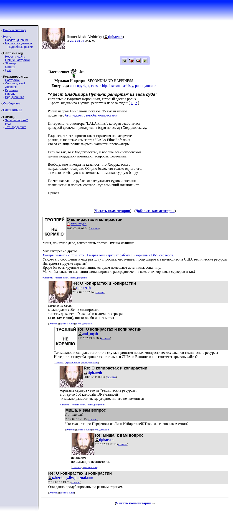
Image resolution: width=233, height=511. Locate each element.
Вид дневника (14, 97)
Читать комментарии (112, 211)
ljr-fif (8, 70)
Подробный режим (20, 46)
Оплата (10, 66)
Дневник (10, 87)
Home (7, 36)
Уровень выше (61, 277)
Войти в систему (14, 30)
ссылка (94, 228)
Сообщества (11, 103)
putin (139, 86)
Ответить (47, 277)
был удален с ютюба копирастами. (91, 115)
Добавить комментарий (155, 211)
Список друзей (15, 83)
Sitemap (10, 63)
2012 (73, 40)
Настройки (12, 80)
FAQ (8, 123)
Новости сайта (15, 56)
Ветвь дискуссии (78, 277)
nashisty (127, 86)
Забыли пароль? (16, 120)
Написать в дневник (18, 43)
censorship (99, 86)
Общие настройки (17, 60)
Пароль (10, 93)
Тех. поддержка (15, 127)
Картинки (11, 90)
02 (78, 40)
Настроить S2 (12, 109)
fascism (114, 86)
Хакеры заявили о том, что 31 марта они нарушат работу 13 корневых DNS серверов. (108, 255)
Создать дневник (16, 40)
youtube (150, 86)
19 (82, 40)
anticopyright (79, 86)
